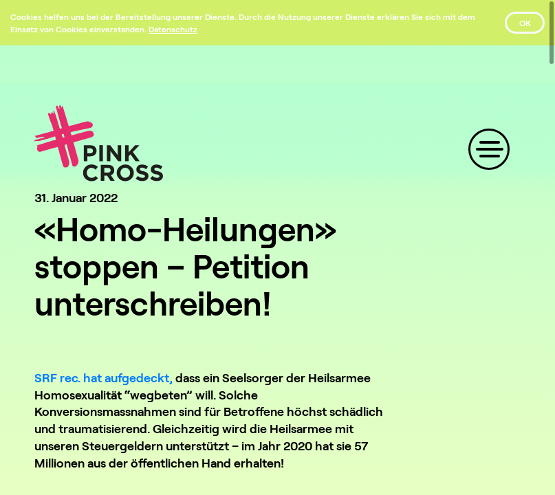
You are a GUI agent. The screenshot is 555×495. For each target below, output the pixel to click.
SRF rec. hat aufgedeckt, (103, 377)
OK (525, 23)
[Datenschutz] (173, 29)
